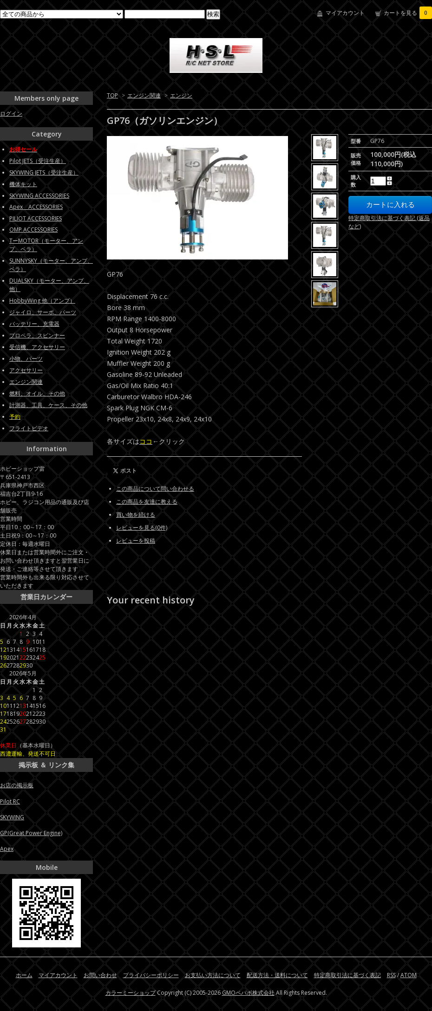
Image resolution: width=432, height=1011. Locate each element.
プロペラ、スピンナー (37, 335)
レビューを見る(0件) (141, 527)
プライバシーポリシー (151, 975)
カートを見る (408, 13)
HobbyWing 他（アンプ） (42, 301)
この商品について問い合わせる (155, 489)
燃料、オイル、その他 (37, 393)
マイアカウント (345, 13)
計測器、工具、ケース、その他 (48, 405)
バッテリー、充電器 (34, 324)
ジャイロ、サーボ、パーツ (42, 312)
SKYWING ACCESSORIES (39, 196)
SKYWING (12, 817)
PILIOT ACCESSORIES (35, 218)
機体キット (23, 184)
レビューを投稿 (135, 540)
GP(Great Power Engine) (31, 833)
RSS (391, 975)
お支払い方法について (213, 975)
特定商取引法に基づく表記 (347, 975)
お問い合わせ (100, 975)
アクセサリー (26, 370)
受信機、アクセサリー (37, 347)
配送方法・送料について (277, 975)
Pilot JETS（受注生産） (37, 161)
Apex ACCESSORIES (36, 207)
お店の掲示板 (16, 785)
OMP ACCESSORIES (33, 229)
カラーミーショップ (130, 993)
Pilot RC (10, 801)
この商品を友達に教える (146, 502)
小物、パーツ (26, 359)
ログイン (11, 113)
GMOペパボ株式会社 (248, 993)
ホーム (24, 975)
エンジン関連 (144, 95)
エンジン (181, 95)
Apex (6, 849)
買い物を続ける (135, 514)
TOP (112, 95)
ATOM (408, 975)
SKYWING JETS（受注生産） (44, 172)
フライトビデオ (28, 428)
